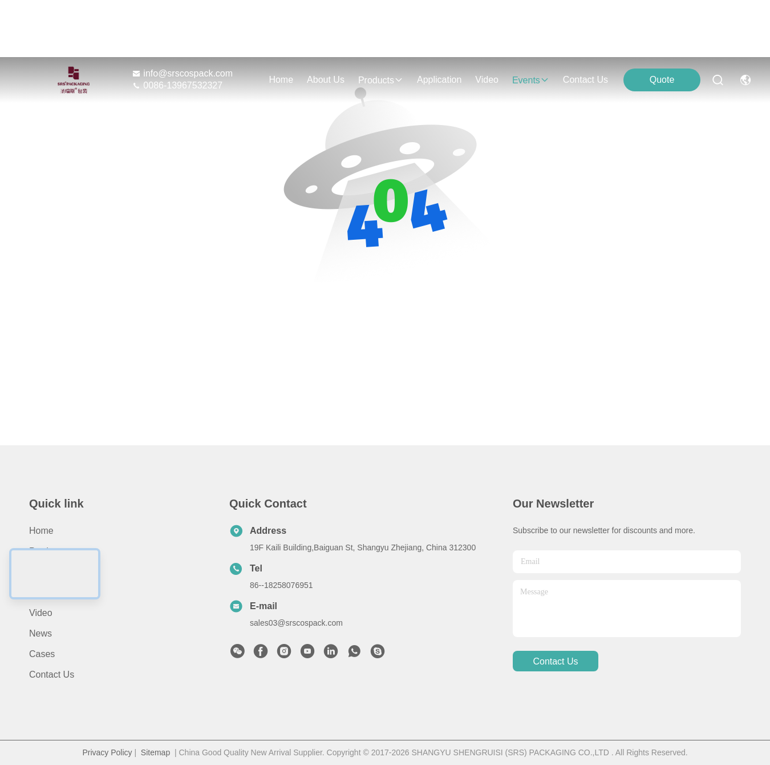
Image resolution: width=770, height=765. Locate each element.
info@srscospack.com (182, 73)
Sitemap (155, 752)
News (40, 633)
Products (47, 551)
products (380, 80)
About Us (48, 572)
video (487, 79)
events (530, 80)
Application (51, 592)
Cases (42, 654)
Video (40, 613)
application (439, 79)
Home (281, 79)
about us (326, 79)
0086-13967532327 (177, 85)
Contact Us (51, 674)
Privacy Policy (107, 752)
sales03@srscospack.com (296, 622)
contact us (585, 79)
